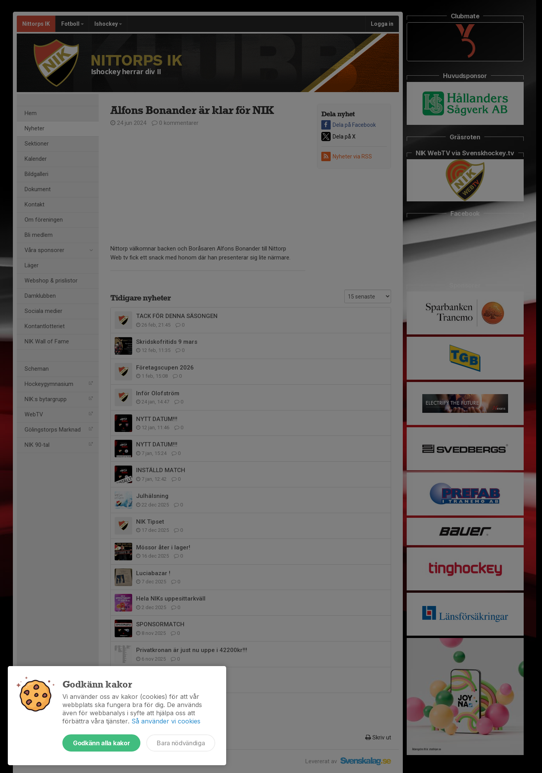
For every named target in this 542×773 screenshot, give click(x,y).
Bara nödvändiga (181, 743)
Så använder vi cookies (165, 721)
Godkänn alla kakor (101, 743)
